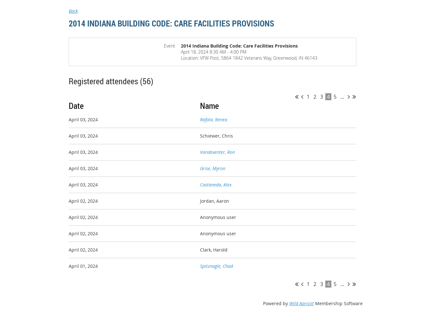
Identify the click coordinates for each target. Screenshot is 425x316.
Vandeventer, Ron (217, 152)
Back (73, 11)
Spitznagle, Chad (216, 266)
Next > (348, 97)
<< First (296, 97)
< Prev (302, 97)
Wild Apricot (301, 303)
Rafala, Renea (213, 120)
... (342, 96)
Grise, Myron (212, 168)
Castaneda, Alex (216, 185)
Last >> (354, 97)
